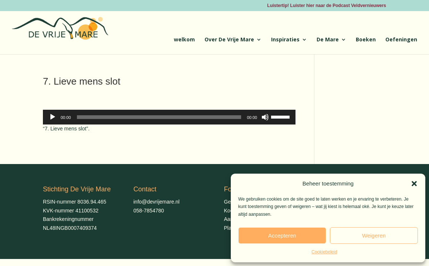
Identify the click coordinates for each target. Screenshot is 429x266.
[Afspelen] (52, 117)
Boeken (366, 40)
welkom (184, 40)
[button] (414, 183)
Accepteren (282, 235)
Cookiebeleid (324, 252)
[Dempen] (265, 117)
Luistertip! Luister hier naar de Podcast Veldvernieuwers (326, 5)
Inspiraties (285, 40)
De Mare (328, 40)
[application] (169, 117)
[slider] (159, 117)
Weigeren (374, 235)
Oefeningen (401, 40)
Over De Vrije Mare (229, 40)
